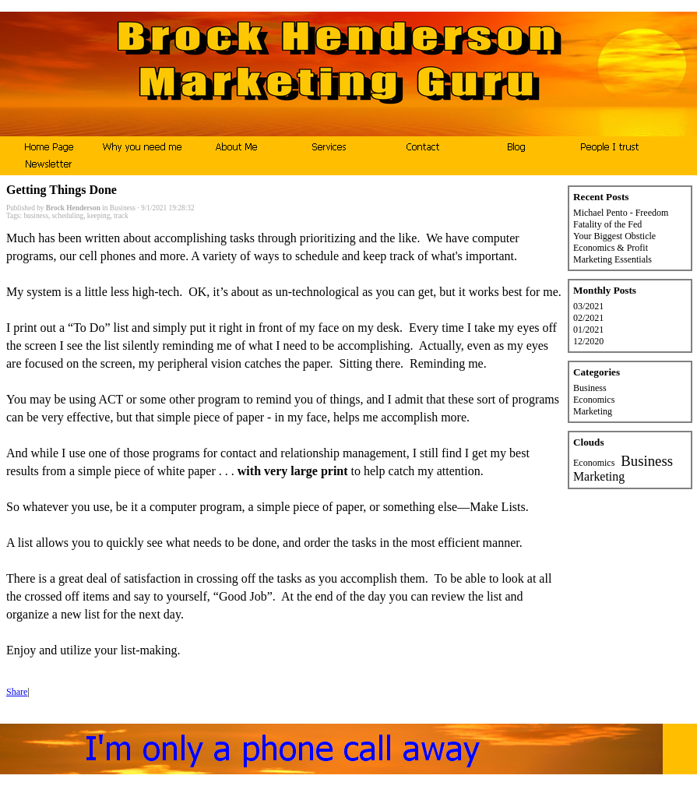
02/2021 (588, 317)
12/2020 (588, 341)
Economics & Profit (610, 247)
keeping (99, 216)
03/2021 (588, 306)
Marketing (592, 411)
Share (16, 691)
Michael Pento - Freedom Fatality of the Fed (620, 218)
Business (123, 208)
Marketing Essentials (612, 259)
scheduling (67, 216)
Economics (593, 399)
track (121, 216)
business (35, 216)
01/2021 (588, 329)
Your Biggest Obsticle (614, 236)
